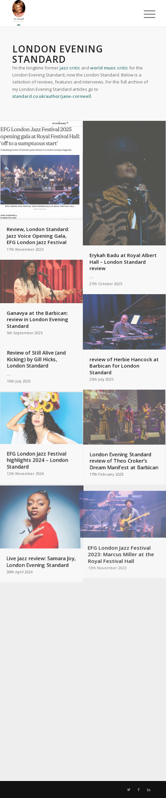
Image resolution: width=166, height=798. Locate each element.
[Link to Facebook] (139, 790)
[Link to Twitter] (129, 790)
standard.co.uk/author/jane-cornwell (51, 96)
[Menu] (144, 14)
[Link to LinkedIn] (149, 790)
